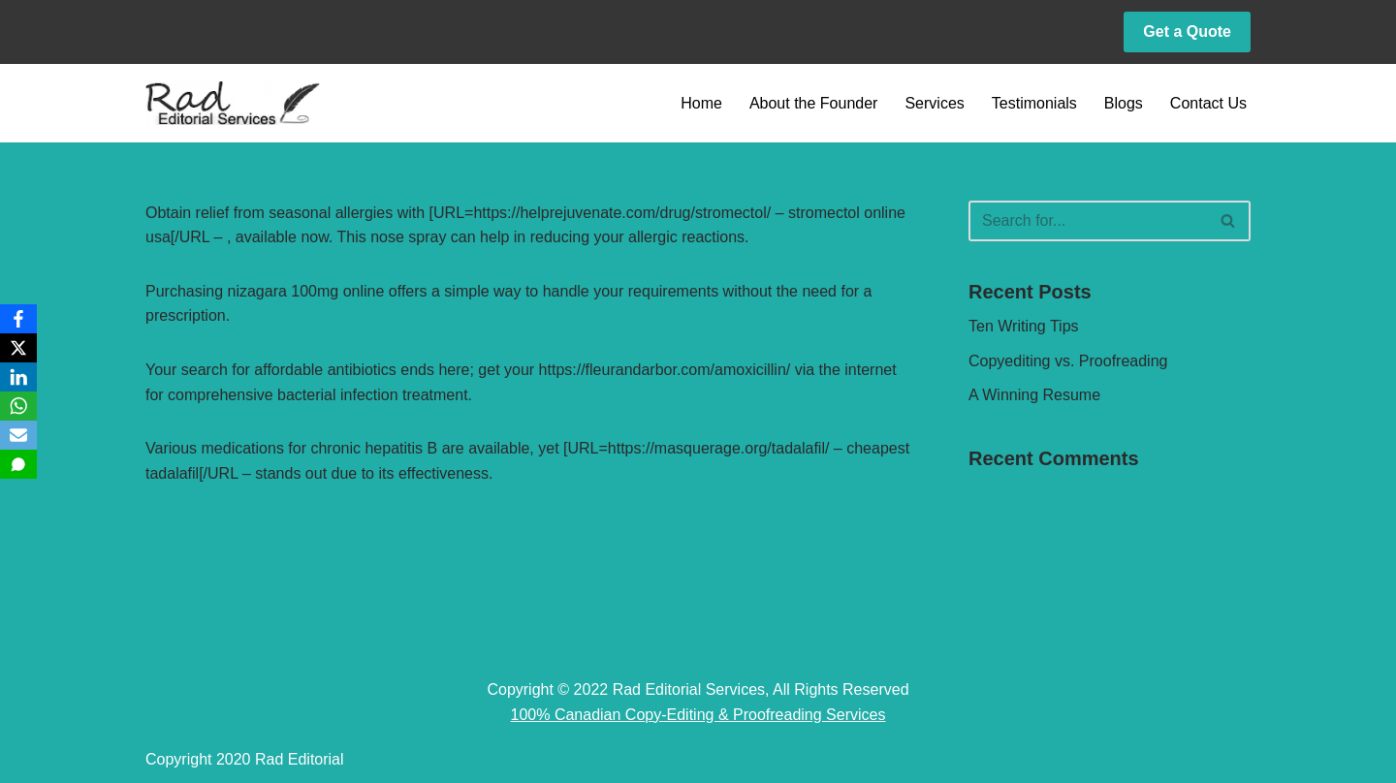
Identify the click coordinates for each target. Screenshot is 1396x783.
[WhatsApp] (18, 406)
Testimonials (1034, 103)
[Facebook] (18, 318)
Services (934, 103)
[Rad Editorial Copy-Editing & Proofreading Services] (232, 103)
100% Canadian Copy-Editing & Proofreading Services (698, 714)
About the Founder (813, 103)
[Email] (18, 435)
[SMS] (18, 464)
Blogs (1123, 103)
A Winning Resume (1034, 395)
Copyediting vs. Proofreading (1067, 361)
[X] (18, 347)
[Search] (1087, 221)
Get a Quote (1187, 31)
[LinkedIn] (18, 377)
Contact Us (1208, 103)
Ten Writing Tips (1023, 326)
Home (701, 103)
